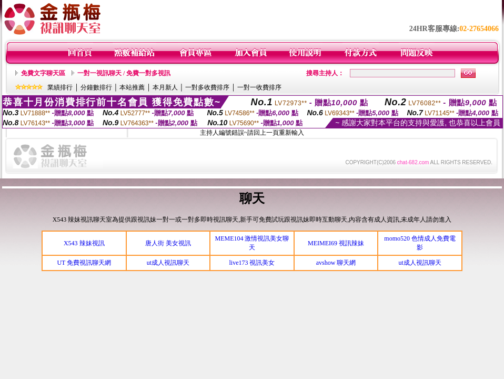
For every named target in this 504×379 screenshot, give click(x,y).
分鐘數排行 (96, 87)
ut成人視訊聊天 (168, 262)
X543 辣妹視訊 (84, 243)
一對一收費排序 (259, 87)
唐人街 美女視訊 (168, 243)
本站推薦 (132, 87)
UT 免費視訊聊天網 (84, 262)
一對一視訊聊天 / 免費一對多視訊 (123, 73)
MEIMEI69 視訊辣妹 (336, 243)
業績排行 (60, 87)
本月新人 (165, 87)
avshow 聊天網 (336, 262)
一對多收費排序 (207, 87)
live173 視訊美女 (252, 262)
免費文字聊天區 (43, 73)
